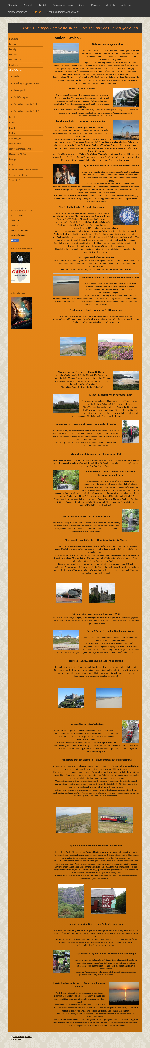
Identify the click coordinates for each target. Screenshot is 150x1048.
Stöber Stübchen (17, 215)
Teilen (14, 240)
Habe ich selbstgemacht (20, 230)
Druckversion (17, 1036)
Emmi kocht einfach (18, 235)
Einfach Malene (17, 225)
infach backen (17, 220)
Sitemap (28, 1036)
